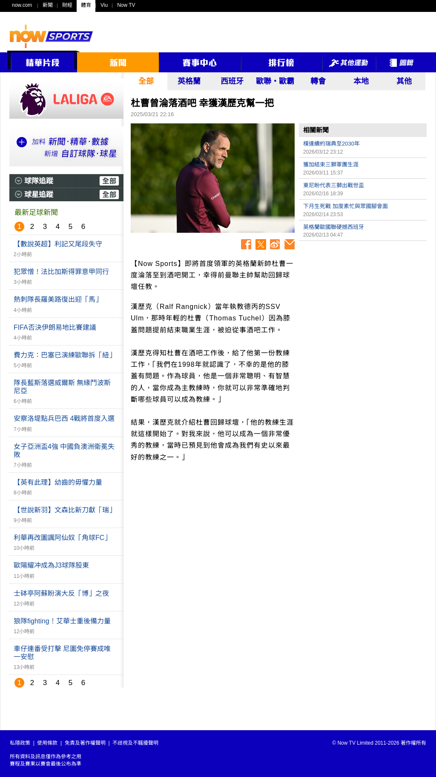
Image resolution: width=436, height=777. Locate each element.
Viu (104, 5)
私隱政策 (20, 743)
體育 (86, 5)
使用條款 (47, 743)
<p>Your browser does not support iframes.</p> (363, 304)
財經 (67, 5)
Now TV (126, 5)
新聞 (48, 5)
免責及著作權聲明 (85, 743)
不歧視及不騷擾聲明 (135, 743)
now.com (22, 5)
